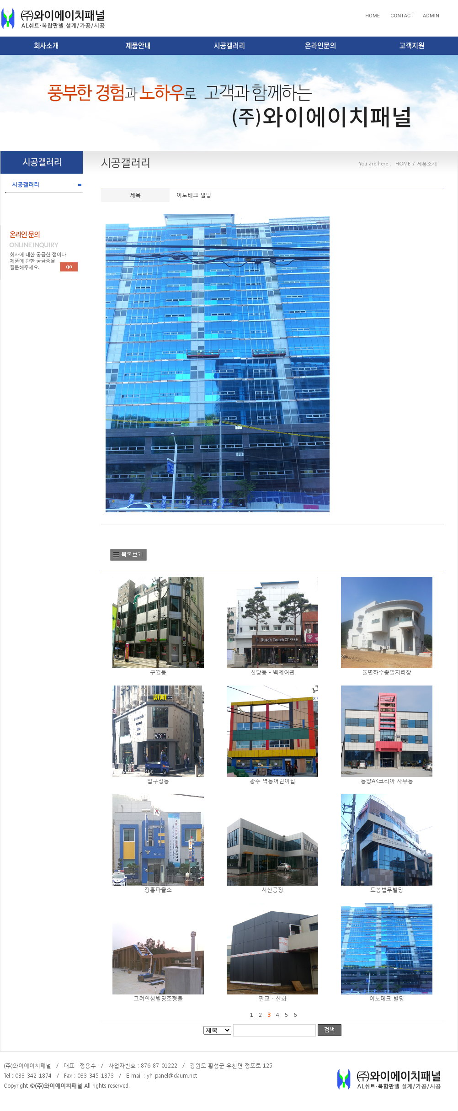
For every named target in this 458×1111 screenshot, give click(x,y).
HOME (372, 16)
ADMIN (431, 16)
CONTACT (401, 16)
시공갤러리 (25, 184)
